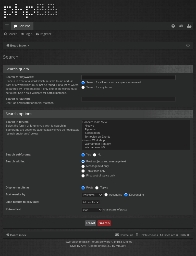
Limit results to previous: (22, 201)
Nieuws (136, 126)
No (97, 154)
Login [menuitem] (182, 27)
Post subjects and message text (103, 161)
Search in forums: (18, 121)
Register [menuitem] (190, 27)
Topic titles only (93, 170)
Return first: (14, 209)
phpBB (83, 241)
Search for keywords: (20, 77)
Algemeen (136, 129)
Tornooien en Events (136, 137)
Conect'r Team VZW (136, 122)
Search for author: (18, 98)
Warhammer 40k (136, 147)
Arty (83, 245)
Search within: (15, 161)
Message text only (95, 166)
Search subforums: (18, 154)
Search (12, 34)
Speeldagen (136, 133)
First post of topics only (98, 175)
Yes (86, 154)
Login (28, 34)
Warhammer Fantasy (136, 144)
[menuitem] (173, 26)
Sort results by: (16, 194)
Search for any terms (96, 87)
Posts (87, 187)
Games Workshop (136, 140)
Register (45, 34)
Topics (101, 187)
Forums (24, 26)
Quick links (8, 27)
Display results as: (18, 187)
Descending (134, 194)
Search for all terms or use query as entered (111, 82)
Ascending (113, 194)
